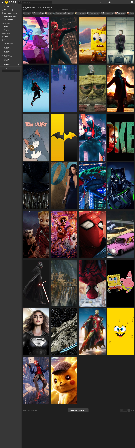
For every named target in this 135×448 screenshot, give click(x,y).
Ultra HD (5, 36)
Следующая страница (78, 410)
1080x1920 (13, 55)
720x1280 (7, 59)
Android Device (7, 43)
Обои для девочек (8, 19)
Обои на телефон (8, 10)
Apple (4, 40)
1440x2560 (7, 51)
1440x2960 (7, 47)
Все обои (5, 6)
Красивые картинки (9, 16)
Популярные (8, 30)
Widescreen (6, 64)
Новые (6, 26)
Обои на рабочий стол (9, 13)
